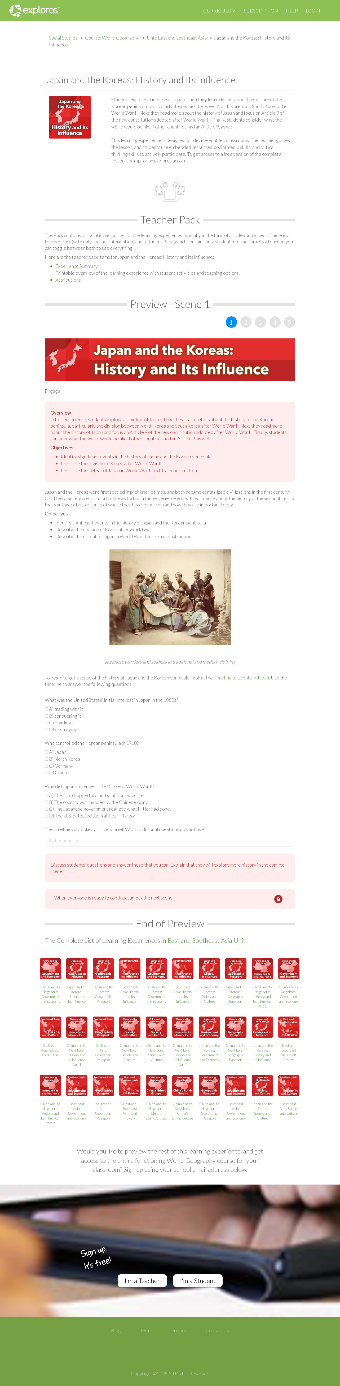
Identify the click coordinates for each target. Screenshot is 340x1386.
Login (313, 11)
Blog (116, 1330)
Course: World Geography (112, 38)
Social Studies (63, 38)
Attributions (68, 280)
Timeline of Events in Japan (241, 678)
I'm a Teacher (142, 1280)
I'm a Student (198, 1280)
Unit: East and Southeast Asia (177, 38)
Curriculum (219, 11)
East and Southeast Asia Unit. (207, 940)
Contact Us (217, 1330)
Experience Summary (76, 266)
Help (292, 11)
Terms (146, 1330)
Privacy (179, 1330)
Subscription (261, 11)
